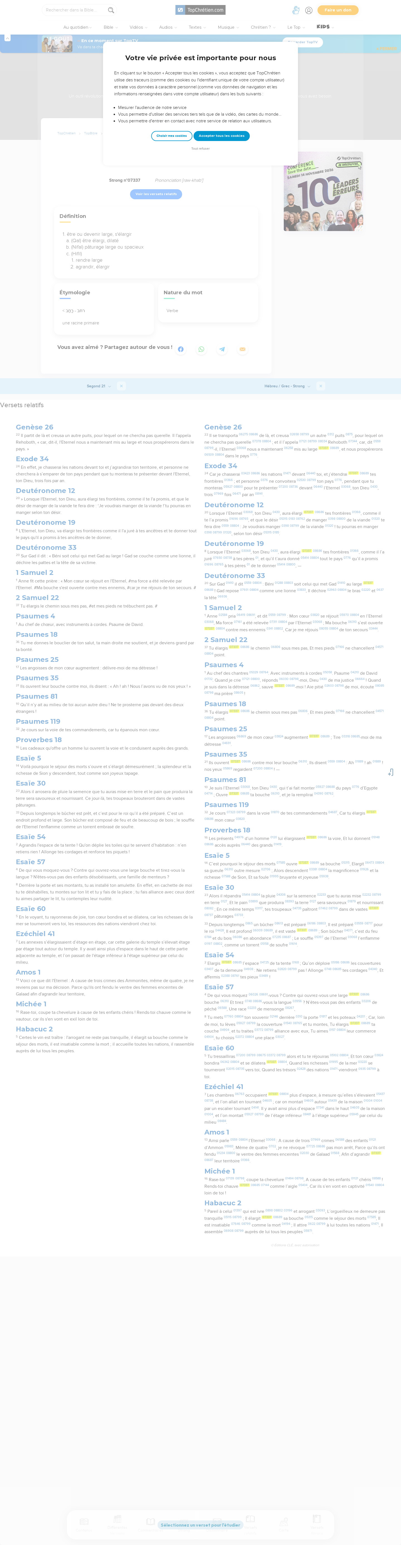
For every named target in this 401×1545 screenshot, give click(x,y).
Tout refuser (200, 148)
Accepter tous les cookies (221, 136)
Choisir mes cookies (172, 136)
